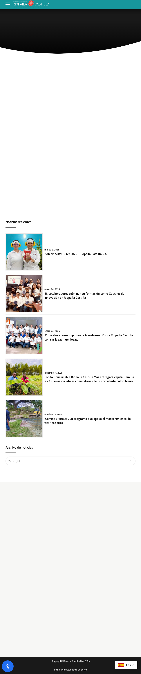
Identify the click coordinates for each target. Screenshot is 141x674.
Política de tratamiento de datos (70, 669)
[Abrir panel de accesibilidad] (8, 666)
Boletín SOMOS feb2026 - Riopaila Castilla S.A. (75, 254)
